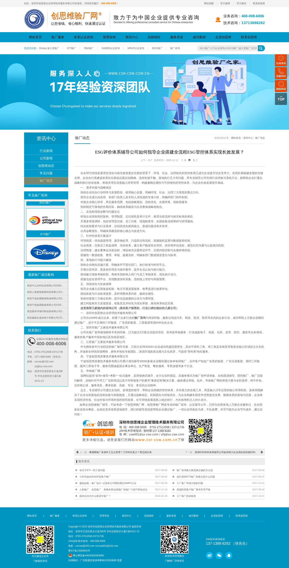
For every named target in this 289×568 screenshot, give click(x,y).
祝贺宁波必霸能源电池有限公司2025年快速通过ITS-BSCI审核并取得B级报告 (47, 299)
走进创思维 (223, 37)
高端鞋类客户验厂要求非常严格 (193, 489)
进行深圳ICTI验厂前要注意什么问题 (196, 476)
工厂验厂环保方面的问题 (190, 483)
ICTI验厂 (71, 48)
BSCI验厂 (157, 48)
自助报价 (154, 37)
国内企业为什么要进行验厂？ (95, 496)
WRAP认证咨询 (135, 48)
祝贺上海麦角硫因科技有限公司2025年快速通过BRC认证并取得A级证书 (47, 293)
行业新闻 (46, 151)
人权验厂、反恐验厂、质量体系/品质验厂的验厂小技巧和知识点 (113, 489)
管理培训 (104, 515)
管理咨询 (109, 37)
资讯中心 (131, 37)
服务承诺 (176, 37)
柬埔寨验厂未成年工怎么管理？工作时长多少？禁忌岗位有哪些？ (124, 452)
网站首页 (35, 37)
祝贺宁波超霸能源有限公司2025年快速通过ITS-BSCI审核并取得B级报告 (47, 306)
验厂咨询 (175, 48)
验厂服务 (57, 37)
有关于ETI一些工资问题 (92, 470)
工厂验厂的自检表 (186, 496)
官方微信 (241, 3)
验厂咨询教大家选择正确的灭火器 (195, 470)
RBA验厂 (89, 48)
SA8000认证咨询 (111, 48)
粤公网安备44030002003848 (88, 555)
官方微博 (225, 3)
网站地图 (209, 3)
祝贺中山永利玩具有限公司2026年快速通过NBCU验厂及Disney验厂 (47, 287)
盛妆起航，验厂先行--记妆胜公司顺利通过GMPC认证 (107, 483)
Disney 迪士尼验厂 (49, 48)
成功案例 (199, 37)
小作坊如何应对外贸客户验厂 (95, 476)
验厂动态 (46, 181)
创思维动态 (46, 166)
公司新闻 (46, 158)
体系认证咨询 (83, 37)
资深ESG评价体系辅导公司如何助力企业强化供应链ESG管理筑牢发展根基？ (236, 452)
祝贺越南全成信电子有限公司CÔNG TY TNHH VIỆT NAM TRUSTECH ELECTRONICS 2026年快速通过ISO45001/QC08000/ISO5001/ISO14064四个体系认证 (47, 319)
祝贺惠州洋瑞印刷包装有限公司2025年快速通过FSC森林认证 (47, 312)
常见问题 (46, 173)
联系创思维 (259, 3)
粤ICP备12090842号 (79, 550)
